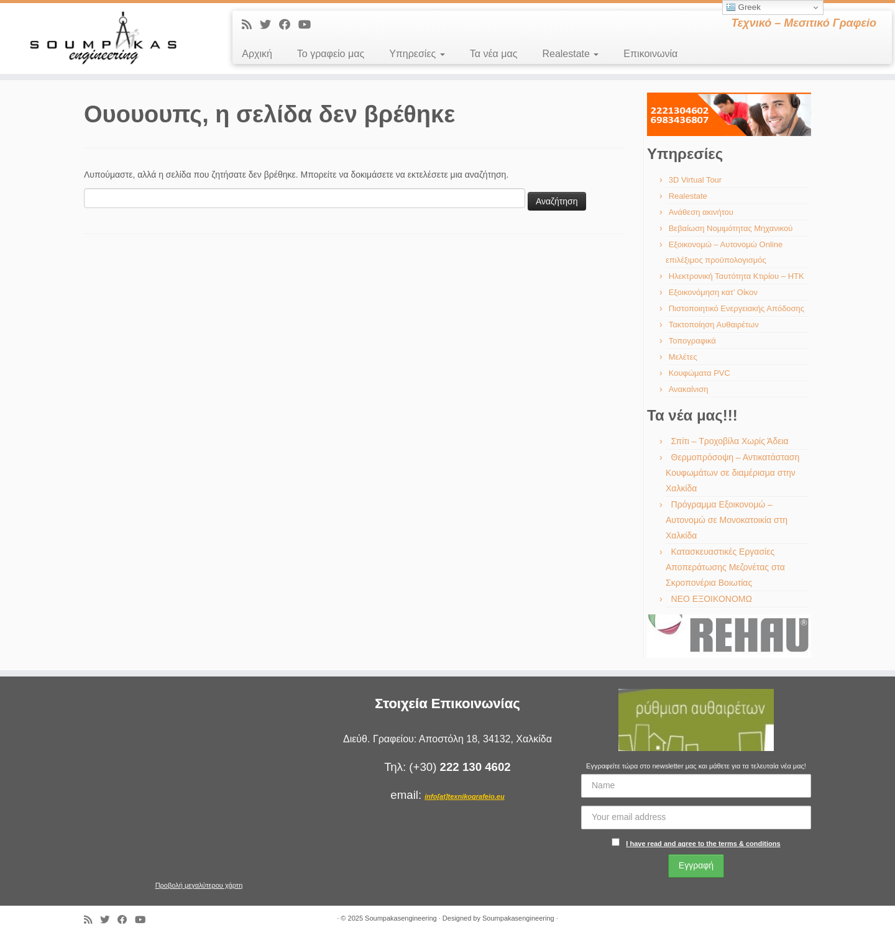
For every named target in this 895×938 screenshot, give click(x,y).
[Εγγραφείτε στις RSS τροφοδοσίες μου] (251, 25)
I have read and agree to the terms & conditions (703, 843)
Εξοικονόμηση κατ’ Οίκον (713, 292)
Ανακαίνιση (689, 389)
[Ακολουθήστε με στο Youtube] (308, 25)
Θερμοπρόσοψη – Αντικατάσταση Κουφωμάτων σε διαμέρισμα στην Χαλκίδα (732, 472)
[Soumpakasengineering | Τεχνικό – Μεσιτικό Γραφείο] (103, 38)
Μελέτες (683, 357)
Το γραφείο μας (330, 53)
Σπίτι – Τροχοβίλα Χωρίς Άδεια (730, 441)
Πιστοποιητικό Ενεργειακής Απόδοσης (736, 308)
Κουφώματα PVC (699, 373)
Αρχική (257, 53)
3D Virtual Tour (695, 179)
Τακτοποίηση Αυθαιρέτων (714, 324)
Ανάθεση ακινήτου (701, 212)
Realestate (570, 53)
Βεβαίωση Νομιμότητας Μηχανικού (731, 228)
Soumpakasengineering (401, 918)
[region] (729, 114)
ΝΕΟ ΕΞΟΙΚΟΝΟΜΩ (711, 599)
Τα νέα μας (494, 53)
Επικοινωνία (650, 53)
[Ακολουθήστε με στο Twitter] (269, 25)
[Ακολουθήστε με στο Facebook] (288, 25)
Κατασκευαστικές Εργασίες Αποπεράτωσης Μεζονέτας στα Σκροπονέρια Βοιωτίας (725, 567)
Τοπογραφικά (692, 340)
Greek (743, 7)
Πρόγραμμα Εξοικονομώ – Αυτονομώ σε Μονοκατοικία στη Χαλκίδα (726, 519)
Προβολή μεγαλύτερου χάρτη (199, 885)
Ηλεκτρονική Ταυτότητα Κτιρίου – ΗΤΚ (736, 276)
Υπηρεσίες (417, 53)
